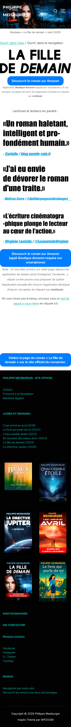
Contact (8, 389)
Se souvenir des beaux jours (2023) (25, 438)
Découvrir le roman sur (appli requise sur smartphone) (35, 258)
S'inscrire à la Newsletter (18, 393)
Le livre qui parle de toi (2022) (22, 429)
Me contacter (14, 625)
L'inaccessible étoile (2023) (20, 434)
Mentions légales (13, 398)
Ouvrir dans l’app (12, 43)
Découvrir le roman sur (35, 81)
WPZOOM (47, 719)
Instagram (9, 652)
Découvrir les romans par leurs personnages (30, 692)
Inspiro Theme (26, 719)
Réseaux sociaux (14, 636)
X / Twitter (9, 656)
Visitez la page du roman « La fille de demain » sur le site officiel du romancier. (35, 360)
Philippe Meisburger (16, 11)
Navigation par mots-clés (18, 688)
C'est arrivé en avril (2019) (19, 425)
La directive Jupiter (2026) (19, 446)
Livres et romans (16, 413)
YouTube (8, 661)
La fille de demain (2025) (18, 442)
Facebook (9, 648)
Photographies (15, 613)
